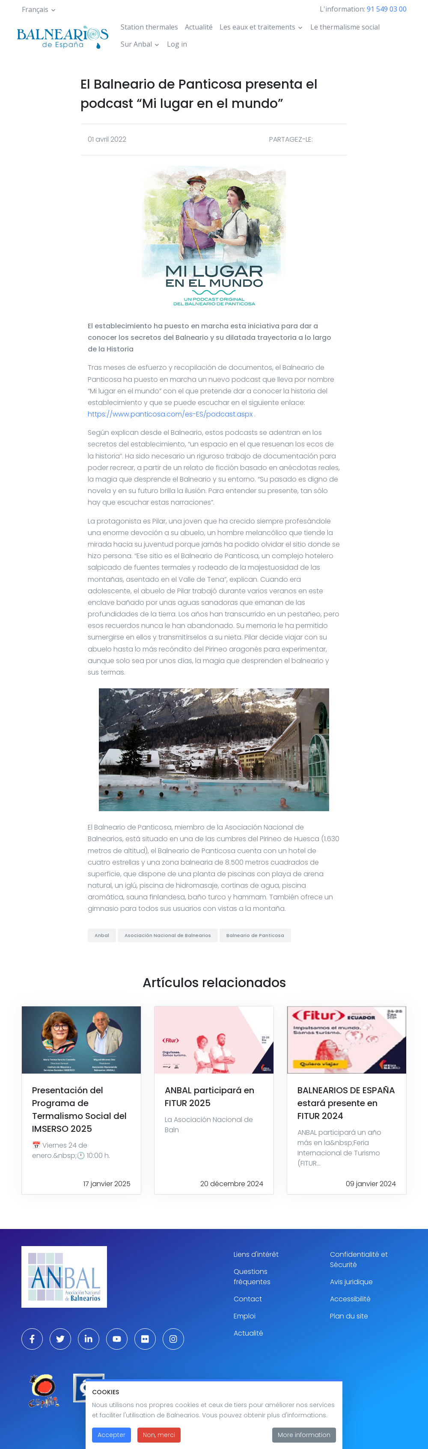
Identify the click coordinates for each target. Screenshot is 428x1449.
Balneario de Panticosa (255, 935)
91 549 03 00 (387, 9)
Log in (177, 44)
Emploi (245, 1316)
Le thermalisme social (345, 27)
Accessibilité (350, 1299)
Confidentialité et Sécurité (359, 1260)
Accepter (111, 1435)
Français (35, 9)
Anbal (102, 935)
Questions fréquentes (252, 1277)
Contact (248, 1299)
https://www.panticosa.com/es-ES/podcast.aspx (170, 414)
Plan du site (349, 1316)
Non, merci (159, 1435)
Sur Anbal (136, 44)
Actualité (199, 27)
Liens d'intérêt (256, 1254)
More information (304, 1435)
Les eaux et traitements (257, 27)
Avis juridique (351, 1282)
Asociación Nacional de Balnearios (168, 935)
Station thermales (149, 27)
